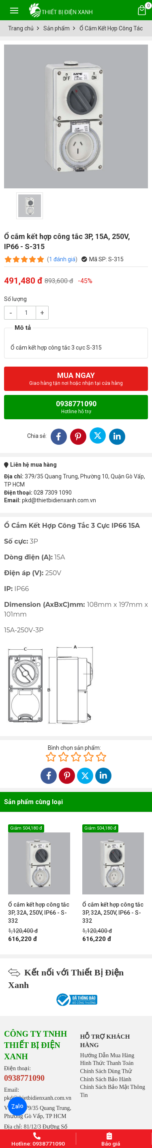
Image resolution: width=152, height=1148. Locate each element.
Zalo (17, 1106)
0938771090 (76, 406)
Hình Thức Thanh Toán (107, 1063)
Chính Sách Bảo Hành (106, 1079)
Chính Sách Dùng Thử (106, 1071)
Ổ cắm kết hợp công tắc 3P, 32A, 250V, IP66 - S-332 (38, 912)
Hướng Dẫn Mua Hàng (107, 1055)
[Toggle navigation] (14, 10)
